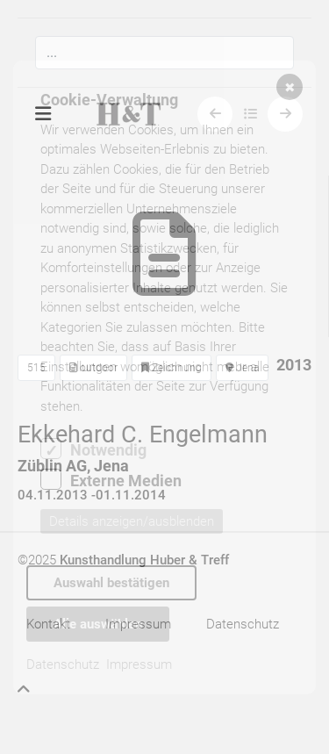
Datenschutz (62, 664)
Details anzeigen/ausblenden (131, 521)
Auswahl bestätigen (111, 583)
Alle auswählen (98, 624)
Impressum (139, 664)
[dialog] (164, 377)
